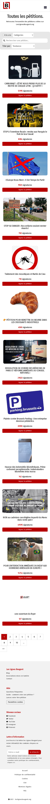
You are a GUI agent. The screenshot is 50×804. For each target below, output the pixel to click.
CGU (24, 783)
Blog (8, 673)
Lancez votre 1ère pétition (16, 697)
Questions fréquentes (14, 692)
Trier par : (6, 46)
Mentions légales (25, 787)
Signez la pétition (25, 96)
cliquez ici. (11, 762)
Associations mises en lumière (17, 676)
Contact (9, 679)
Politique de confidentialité (25, 774)
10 (17, 642)
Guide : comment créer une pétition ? (20, 695)
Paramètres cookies (15, 702)
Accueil (25, 770)
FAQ (25, 791)
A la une (7, 35)
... (23, 642)
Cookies (25, 779)
